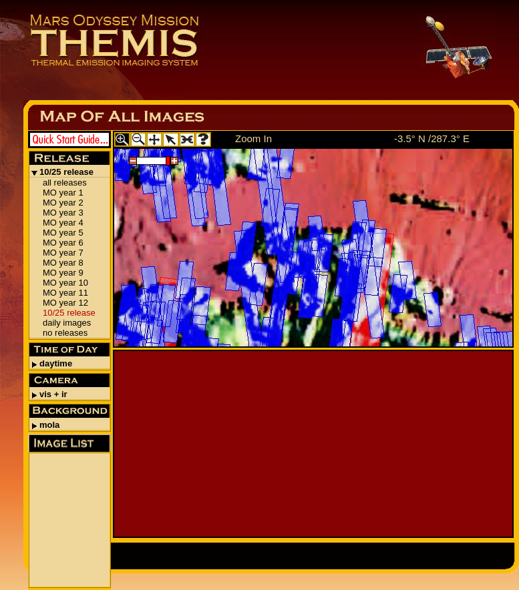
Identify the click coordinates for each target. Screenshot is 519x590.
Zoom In (253, 138)
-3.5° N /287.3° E (432, 138)
